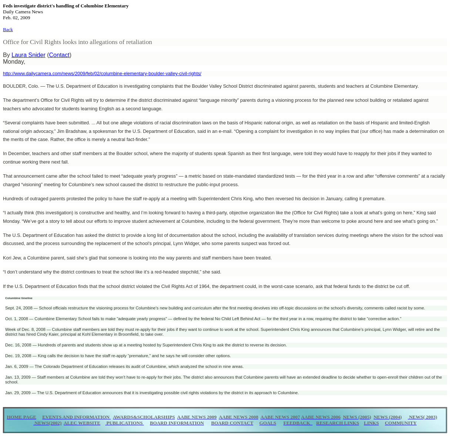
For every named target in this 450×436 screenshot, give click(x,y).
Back (8, 29)
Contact (59, 55)
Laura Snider (28, 55)
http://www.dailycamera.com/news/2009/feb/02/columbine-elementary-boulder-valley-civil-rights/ (102, 73)
